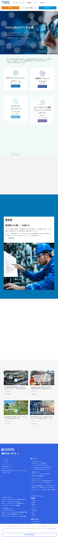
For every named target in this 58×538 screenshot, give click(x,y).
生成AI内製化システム (39, 463)
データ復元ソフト (11, 505)
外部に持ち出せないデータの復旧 (14, 516)
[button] (6, 252)
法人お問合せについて (36, 521)
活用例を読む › (11, 238)
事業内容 (33, 504)
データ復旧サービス (8, 510)
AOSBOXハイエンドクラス (42, 480)
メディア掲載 (4, 460)
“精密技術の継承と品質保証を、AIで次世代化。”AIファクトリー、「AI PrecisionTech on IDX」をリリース (15, 388)
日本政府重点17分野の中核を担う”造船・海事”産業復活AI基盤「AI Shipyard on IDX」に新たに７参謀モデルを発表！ (42, 388)
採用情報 (10, 7)
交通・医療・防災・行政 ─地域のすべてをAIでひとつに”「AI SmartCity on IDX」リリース (41, 417)
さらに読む (8, 394)
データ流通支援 (41, 469)
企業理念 (33, 500)
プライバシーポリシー (6, 464)
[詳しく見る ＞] (15, 91)
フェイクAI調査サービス (41, 467)
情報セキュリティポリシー (7, 468)
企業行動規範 (34, 510)
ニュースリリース (5, 458)
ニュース (35, 2)
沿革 (33, 512)
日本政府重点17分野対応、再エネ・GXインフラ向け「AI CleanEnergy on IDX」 (16, 417)
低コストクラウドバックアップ (41, 482)
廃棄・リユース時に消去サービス (13, 503)
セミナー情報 (29, 7)
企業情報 (29, 2)
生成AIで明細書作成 (38, 476)
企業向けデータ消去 (11, 501)
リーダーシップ (35, 506)
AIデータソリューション (19, 2)
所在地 (33, 508)
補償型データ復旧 (12, 514)
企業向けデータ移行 (14, 499)
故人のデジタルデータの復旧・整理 (14, 512)
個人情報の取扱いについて (7, 466)
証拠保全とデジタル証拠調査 (43, 487)
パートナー (34, 516)
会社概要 (33, 502)
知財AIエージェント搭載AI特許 (41, 474)
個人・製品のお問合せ (36, 523)
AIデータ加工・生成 (40, 465)
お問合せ (42, 2)
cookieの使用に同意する (29, 534)
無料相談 (47, 7)
